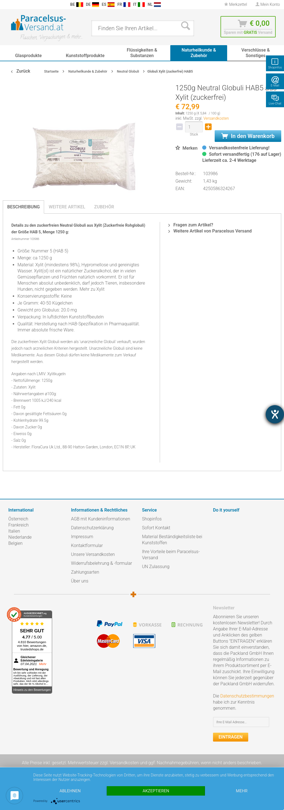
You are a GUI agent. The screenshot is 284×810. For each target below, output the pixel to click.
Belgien (15, 543)
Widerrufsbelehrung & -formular (101, 563)
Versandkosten (216, 118)
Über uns (79, 581)
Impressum (82, 536)
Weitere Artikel (67, 206)
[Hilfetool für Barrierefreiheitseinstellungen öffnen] (275, 414)
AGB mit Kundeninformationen (100, 519)
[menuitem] (5, 4)
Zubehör (104, 206)
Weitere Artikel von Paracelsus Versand (210, 231)
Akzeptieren (156, 790)
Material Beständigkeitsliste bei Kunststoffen (172, 539)
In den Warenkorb (248, 136)
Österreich (18, 519)
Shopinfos (152, 519)
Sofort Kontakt (156, 527)
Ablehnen (69, 790)
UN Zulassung (155, 566)
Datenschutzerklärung (92, 527)
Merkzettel (235, 4)
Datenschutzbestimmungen (247, 696)
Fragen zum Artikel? (190, 225)
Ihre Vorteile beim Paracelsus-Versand (171, 554)
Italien (14, 531)
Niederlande (20, 537)
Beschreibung (23, 206)
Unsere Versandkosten (93, 554)
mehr (242, 790)
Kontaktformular (87, 545)
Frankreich (18, 525)
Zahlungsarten (85, 572)
